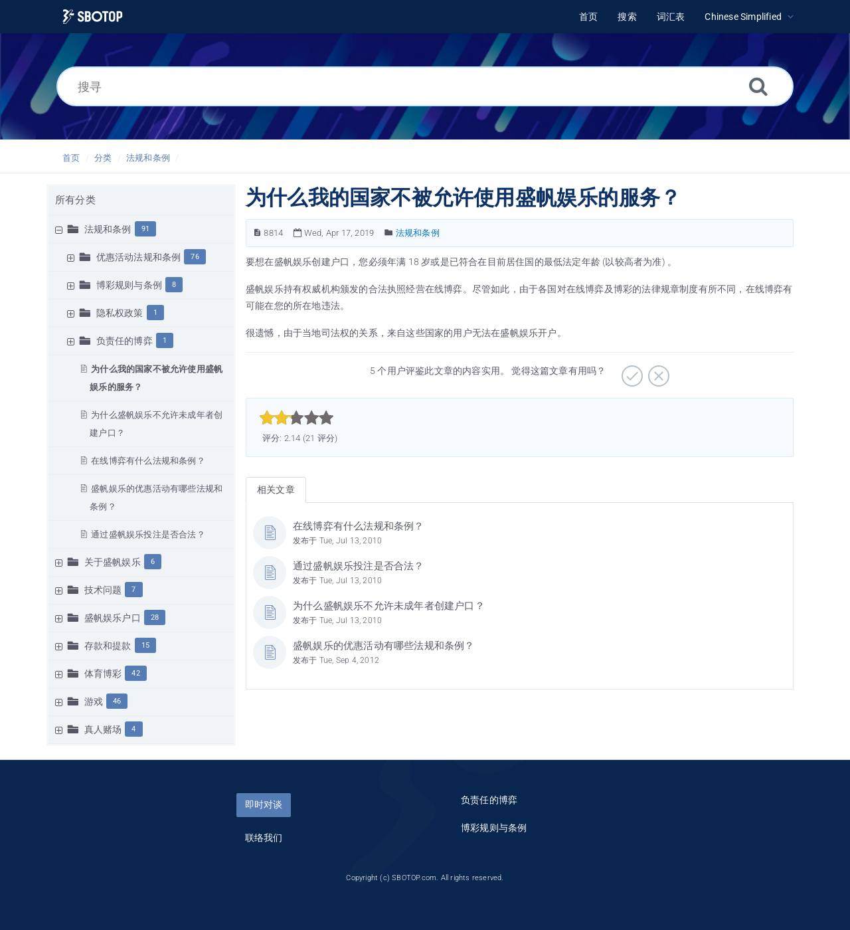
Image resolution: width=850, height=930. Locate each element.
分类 (103, 158)
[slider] (296, 418)
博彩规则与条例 (129, 285)
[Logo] (92, 17)
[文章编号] (257, 233)
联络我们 (264, 837)
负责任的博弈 (124, 340)
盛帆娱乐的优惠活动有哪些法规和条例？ (384, 646)
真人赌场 (103, 729)
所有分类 (75, 200)
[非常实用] (630, 371)
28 (155, 617)
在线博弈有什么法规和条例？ (148, 461)
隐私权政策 (119, 313)
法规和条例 (148, 158)
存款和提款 (107, 645)
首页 (71, 158)
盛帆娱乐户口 (112, 617)
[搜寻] (425, 86)
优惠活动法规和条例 (138, 257)
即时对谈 (263, 804)
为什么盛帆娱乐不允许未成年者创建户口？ (389, 606)
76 (195, 256)
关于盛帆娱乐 (112, 562)
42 (135, 673)
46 (117, 701)
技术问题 (103, 590)
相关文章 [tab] (276, 489)
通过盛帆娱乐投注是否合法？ (148, 534)
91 (145, 229)
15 (145, 645)
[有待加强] (657, 371)
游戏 (93, 701)
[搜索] (758, 86)
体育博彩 (103, 673)
